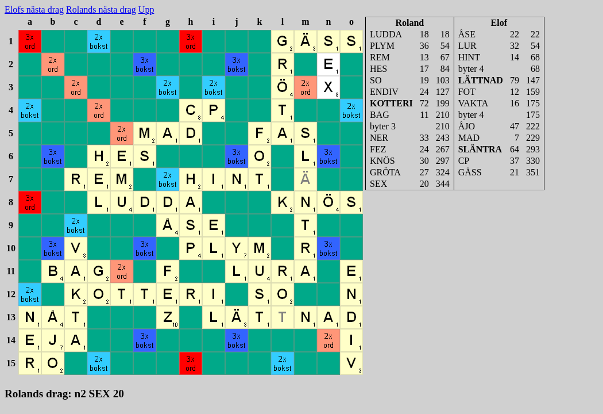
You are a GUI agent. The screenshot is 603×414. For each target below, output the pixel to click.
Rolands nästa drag (101, 9)
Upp (146, 9)
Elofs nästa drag (34, 9)
